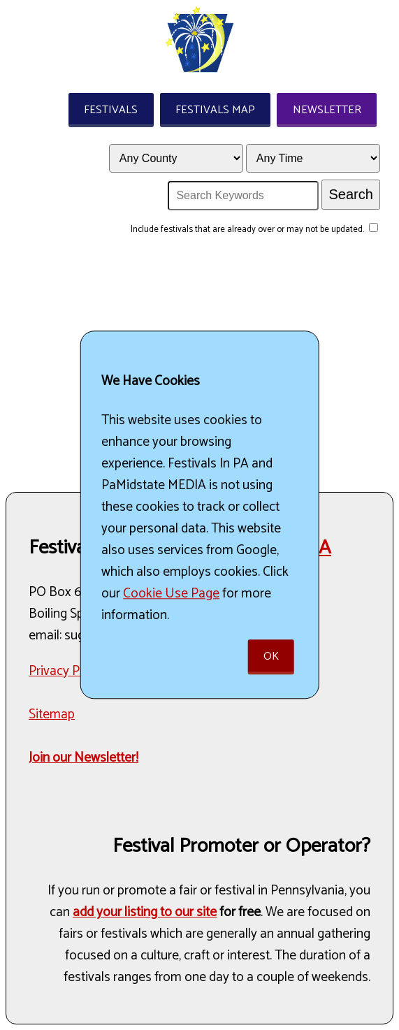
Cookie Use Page (171, 593)
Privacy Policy (67, 671)
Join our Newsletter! (83, 758)
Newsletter (327, 110)
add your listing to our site (145, 912)
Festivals (111, 110)
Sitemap (52, 714)
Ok (271, 657)
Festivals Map (215, 110)
